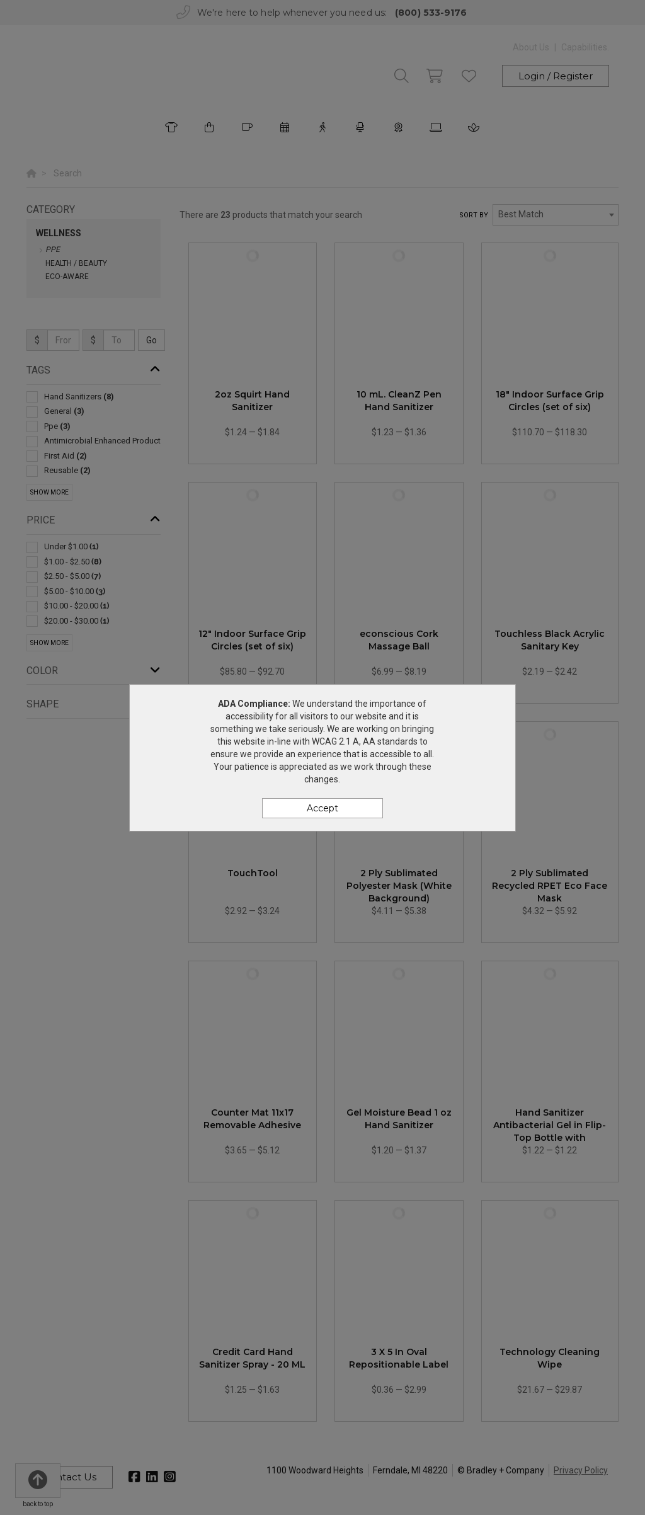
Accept (322, 808)
